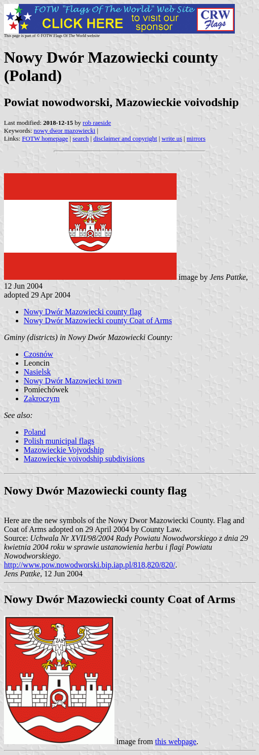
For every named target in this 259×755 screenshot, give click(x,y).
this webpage (175, 741)
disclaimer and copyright (125, 138)
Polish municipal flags (59, 441)
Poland (34, 432)
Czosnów (38, 354)
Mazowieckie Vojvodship (64, 450)
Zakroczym (42, 398)
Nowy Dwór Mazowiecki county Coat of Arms (98, 320)
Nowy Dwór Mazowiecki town (73, 381)
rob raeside (97, 122)
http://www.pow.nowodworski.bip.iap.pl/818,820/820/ (89, 565)
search (81, 138)
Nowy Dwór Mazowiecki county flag (83, 311)
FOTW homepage (45, 138)
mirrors (195, 138)
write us (172, 138)
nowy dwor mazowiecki (64, 130)
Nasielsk (37, 372)
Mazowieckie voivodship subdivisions (84, 458)
